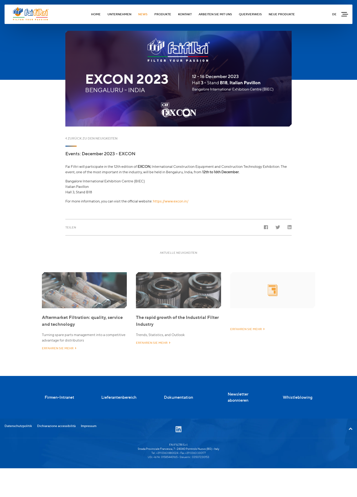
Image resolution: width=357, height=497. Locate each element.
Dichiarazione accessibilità (56, 443)
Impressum (89, 443)
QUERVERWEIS (250, 14)
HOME (96, 14)
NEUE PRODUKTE (282, 14)
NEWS (143, 14)
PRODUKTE (162, 14)
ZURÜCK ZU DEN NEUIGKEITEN (91, 138)
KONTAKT (185, 14)
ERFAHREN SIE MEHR (59, 352)
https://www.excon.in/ (171, 201)
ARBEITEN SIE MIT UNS (215, 14)
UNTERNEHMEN (119, 14)
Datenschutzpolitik (18, 443)
